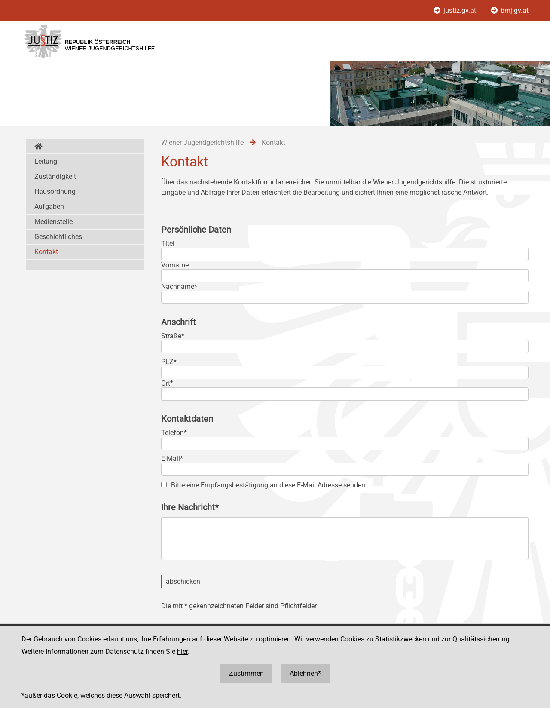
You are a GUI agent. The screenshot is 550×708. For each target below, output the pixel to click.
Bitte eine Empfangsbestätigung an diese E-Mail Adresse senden (268, 485)
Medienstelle (53, 222)
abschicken (183, 581)
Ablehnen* (305, 673)
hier (182, 651)
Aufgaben (49, 206)
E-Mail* (172, 458)
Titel (167, 243)
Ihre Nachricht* (190, 507)
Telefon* (174, 433)
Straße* (172, 336)
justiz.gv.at (456, 10)
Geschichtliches (58, 237)
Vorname (175, 265)
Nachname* (179, 286)
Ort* (167, 383)
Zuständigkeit (55, 176)
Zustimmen (246, 673)
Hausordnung (55, 191)
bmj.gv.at (510, 10)
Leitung (45, 161)
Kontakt (46, 252)
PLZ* (169, 362)
